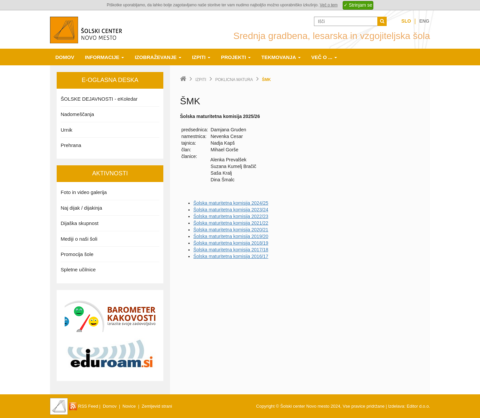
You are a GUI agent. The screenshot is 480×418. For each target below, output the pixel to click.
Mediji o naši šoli (79, 239)
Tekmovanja (281, 57)
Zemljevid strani (157, 406)
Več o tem (328, 5)
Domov (64, 57)
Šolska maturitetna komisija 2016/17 (230, 256)
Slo (406, 21)
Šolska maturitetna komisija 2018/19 (230, 243)
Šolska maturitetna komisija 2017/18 (230, 249)
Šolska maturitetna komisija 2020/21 (230, 229)
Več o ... (324, 57)
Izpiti (201, 57)
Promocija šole (77, 254)
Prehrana (71, 145)
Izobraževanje (158, 57)
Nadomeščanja (77, 114)
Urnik (66, 130)
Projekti (236, 57)
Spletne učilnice (78, 269)
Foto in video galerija (84, 192)
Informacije (104, 57)
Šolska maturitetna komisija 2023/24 (230, 209)
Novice (129, 406)
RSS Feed (83, 406)
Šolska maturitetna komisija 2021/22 (230, 223)
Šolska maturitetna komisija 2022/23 (230, 216)
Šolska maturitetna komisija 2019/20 (230, 236)
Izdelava (396, 406)
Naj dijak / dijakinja (81, 208)
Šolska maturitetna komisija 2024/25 (230, 203)
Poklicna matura (234, 79)
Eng (424, 21)
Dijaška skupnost (79, 223)
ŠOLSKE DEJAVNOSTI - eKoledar (99, 99)
